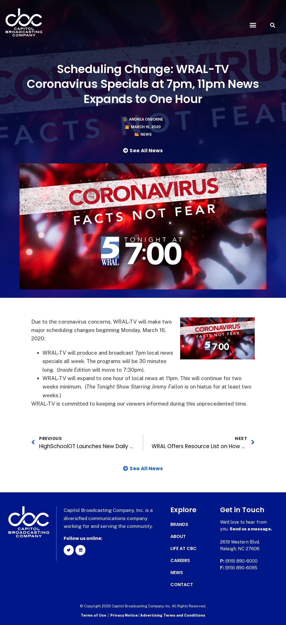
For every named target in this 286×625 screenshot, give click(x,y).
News (146, 134)
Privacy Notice (124, 615)
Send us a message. (251, 529)
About (178, 536)
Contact (181, 584)
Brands (179, 524)
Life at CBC (183, 548)
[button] (252, 25)
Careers (180, 560)
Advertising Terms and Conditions (172, 615)
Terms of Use (93, 615)
